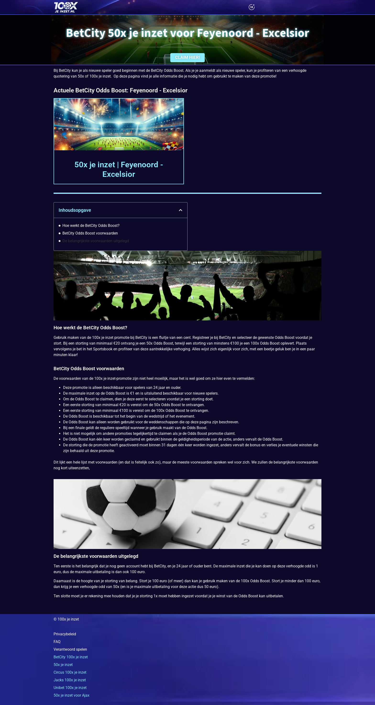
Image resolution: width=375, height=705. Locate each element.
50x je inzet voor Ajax (71, 695)
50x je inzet (63, 664)
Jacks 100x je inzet (70, 680)
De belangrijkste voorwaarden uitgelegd (95, 241)
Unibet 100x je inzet (70, 687)
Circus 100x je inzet (70, 672)
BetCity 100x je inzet (71, 657)
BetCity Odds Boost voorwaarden (90, 233)
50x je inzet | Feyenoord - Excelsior (118, 169)
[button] (180, 210)
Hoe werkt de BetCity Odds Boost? (91, 225)
